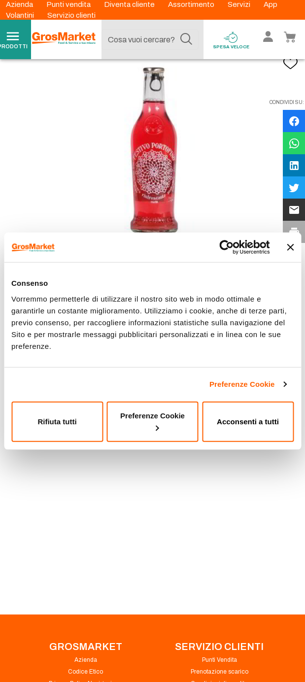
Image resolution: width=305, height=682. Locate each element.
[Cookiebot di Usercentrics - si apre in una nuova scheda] (226, 247)
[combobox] (150, 39)
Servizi (240, 4)
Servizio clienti (71, 15)
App (270, 4)
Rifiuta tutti (56, 421)
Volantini (20, 15)
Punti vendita (69, 4)
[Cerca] (186, 39)
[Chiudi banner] (290, 247)
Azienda (20, 4)
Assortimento (192, 4)
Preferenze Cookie (242, 384)
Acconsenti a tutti (248, 421)
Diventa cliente (130, 4)
